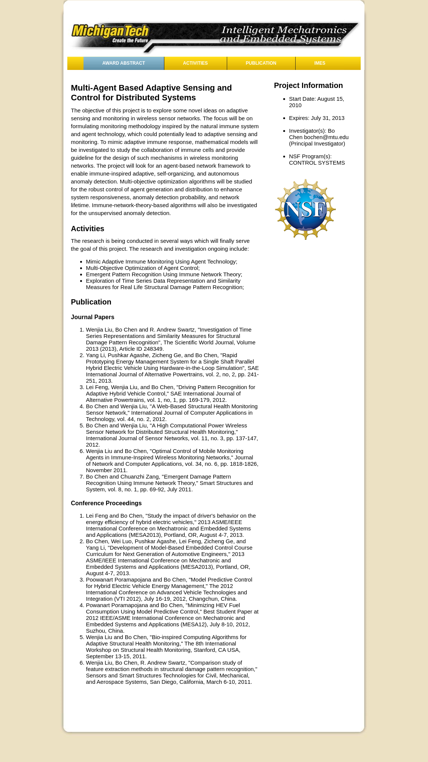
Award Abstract (123, 63)
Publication (261, 63)
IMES (319, 63)
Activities (195, 63)
